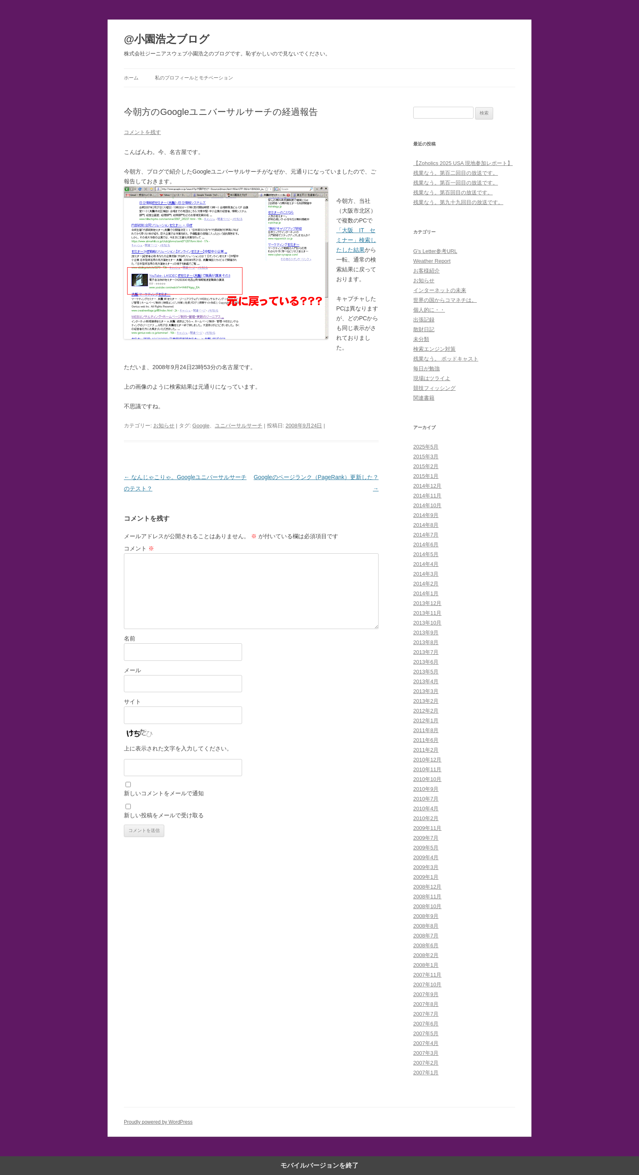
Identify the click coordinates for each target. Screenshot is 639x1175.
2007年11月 (427, 975)
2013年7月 (425, 652)
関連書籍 (423, 398)
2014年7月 (425, 535)
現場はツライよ (431, 378)
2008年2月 (425, 955)
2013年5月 (425, 672)
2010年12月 (427, 760)
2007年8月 (425, 1004)
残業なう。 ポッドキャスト (445, 359)
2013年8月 (425, 642)
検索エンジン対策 (434, 349)
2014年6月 (425, 544)
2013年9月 (425, 632)
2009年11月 (427, 828)
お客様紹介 (426, 271)
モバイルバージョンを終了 (319, 1165)
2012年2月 (425, 711)
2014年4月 (425, 564)
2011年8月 (425, 730)
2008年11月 (427, 896)
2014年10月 (427, 505)
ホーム (131, 78)
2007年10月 (427, 984)
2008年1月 (425, 965)
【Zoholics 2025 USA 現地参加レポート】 (463, 163)
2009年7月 (425, 838)
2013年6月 (425, 662)
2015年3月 (425, 456)
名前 (129, 638)
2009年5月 (425, 848)
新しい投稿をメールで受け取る (164, 815)
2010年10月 (427, 779)
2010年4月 (425, 808)
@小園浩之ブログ (166, 39)
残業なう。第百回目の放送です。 (453, 192)
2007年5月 (425, 1033)
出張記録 (423, 320)
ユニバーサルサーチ (238, 425)
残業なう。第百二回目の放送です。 (455, 173)
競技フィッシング (434, 388)
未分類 (421, 339)
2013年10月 (427, 623)
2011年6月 (425, 740)
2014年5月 (425, 554)
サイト (132, 701)
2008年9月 (425, 916)
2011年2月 (425, 750)
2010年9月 (425, 789)
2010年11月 (427, 769)
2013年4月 (425, 681)
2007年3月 (425, 1053)
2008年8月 (425, 926)
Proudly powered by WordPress (158, 1122)
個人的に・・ (429, 310)
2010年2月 (425, 818)
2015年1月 (425, 476)
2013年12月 (427, 603)
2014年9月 (425, 515)
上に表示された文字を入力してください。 (178, 748)
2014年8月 (425, 525)
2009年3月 (425, 867)
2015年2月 (425, 466)
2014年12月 (427, 486)
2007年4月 (425, 1043)
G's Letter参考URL (435, 251)
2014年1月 (425, 593)
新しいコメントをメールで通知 (164, 793)
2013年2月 (425, 701)
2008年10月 (427, 906)
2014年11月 (427, 496)
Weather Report (432, 261)
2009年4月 (425, 857)
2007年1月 (425, 1072)
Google (200, 425)
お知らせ (163, 425)
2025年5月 (425, 447)
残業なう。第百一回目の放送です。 (455, 183)
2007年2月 (425, 1063)
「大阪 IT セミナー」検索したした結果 (356, 240)
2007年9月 (425, 994)
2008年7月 (425, 936)
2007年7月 (425, 1014)
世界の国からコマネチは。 (445, 300)
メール (132, 670)
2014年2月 (425, 584)
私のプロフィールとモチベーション (194, 78)
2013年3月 (425, 691)
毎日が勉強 (426, 368)
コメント (139, 548)
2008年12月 (427, 887)
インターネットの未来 (439, 290)
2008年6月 (425, 945)
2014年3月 (425, 574)
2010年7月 (425, 799)
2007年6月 (425, 1024)
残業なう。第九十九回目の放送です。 (458, 202)
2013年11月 (427, 613)
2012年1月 (425, 720)
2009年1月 (425, 877)
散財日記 (423, 329)
